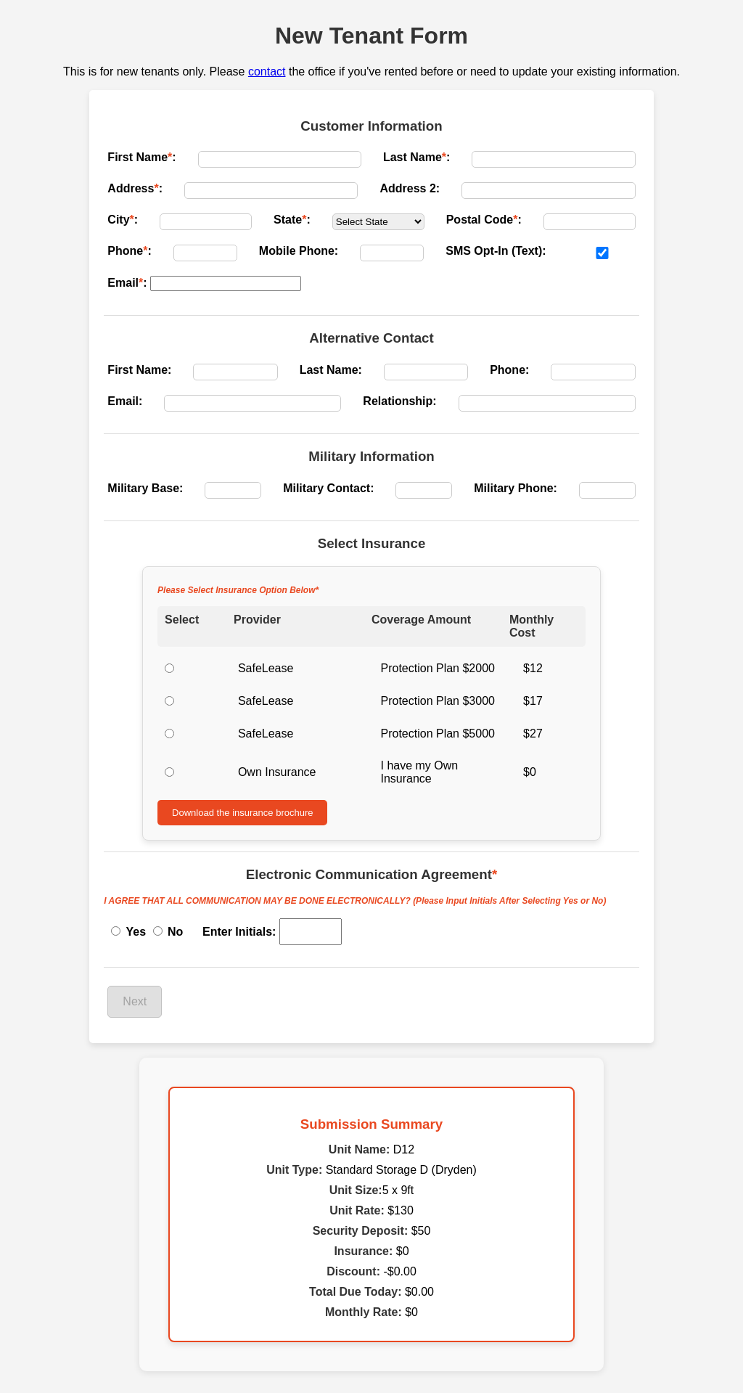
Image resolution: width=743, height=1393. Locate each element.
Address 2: (409, 188)
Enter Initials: (239, 932)
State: (292, 219)
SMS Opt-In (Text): (496, 251)
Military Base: (145, 488)
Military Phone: (515, 488)
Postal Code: (484, 219)
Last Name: (416, 157)
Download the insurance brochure (242, 812)
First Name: (141, 157)
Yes (128, 932)
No (168, 932)
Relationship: (399, 401)
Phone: (129, 251)
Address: (135, 188)
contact (267, 71)
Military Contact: (328, 488)
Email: (127, 283)
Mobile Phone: (298, 251)
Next (135, 1001)
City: (122, 219)
